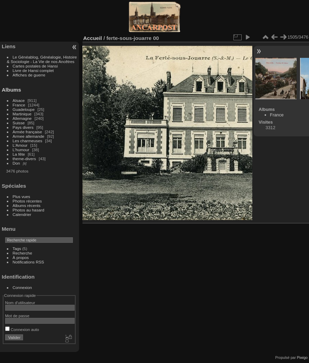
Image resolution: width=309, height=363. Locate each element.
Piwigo (302, 357)
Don (16, 163)
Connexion (22, 287)
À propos (21, 257)
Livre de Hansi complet (33, 70)
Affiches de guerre (29, 75)
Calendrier (22, 214)
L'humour (21, 149)
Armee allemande (28, 136)
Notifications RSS (28, 262)
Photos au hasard (28, 210)
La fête (19, 154)
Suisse (19, 123)
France (19, 105)
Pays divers (23, 127)
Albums (11, 90)
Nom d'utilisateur (20, 302)
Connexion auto (22, 329)
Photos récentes (27, 201)
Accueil (92, 38)
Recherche (22, 253)
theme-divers (24, 158)
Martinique (22, 114)
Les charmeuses (27, 140)
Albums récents (27, 205)
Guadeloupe (24, 109)
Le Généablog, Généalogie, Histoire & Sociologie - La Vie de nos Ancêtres (42, 59)
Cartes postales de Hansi (35, 66)
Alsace (19, 100)
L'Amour (20, 145)
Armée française (27, 131)
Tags (17, 248)
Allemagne (22, 118)
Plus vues (21, 196)
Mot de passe (17, 315)
